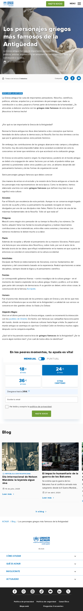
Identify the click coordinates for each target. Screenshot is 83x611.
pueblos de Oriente (18, 319)
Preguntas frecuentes (53, 606)
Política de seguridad (46, 602)
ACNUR (5, 521)
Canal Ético (64, 602)
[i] (29, 391)
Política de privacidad (24, 602)
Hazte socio (41, 414)
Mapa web (24, 606)
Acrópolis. (31, 289)
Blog (13, 521)
